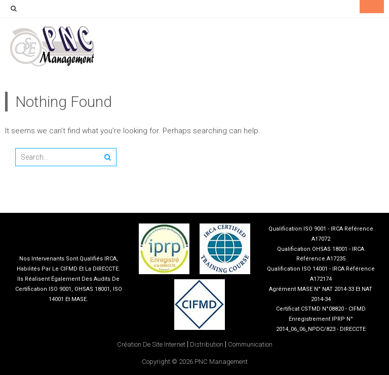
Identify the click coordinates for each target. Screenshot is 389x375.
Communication (250, 344)
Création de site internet (151, 344)
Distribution (206, 344)
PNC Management (221, 361)
